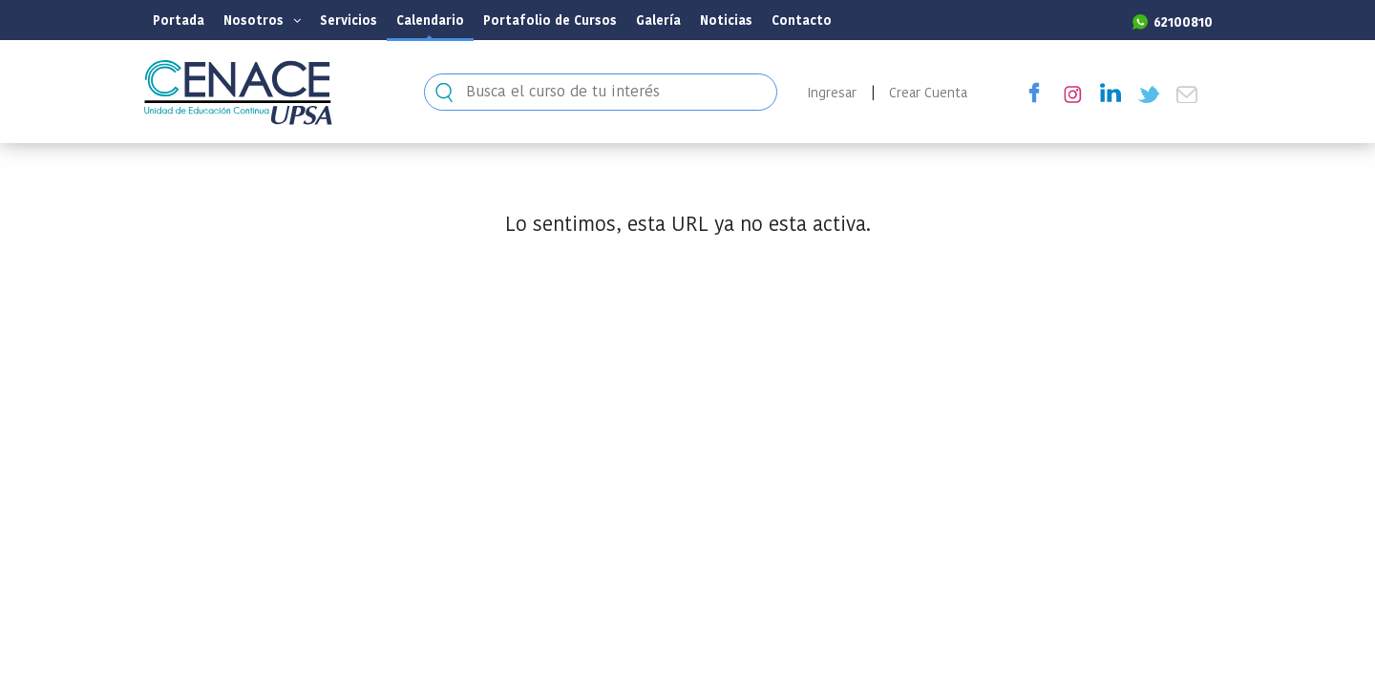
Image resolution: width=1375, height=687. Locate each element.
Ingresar (832, 92)
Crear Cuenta (928, 92)
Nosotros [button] (262, 20)
